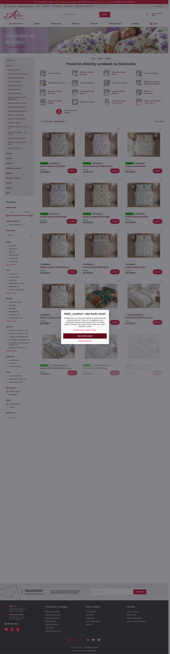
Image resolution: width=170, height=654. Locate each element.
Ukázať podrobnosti (85, 341)
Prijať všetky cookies (85, 336)
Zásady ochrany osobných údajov (85, 330)
